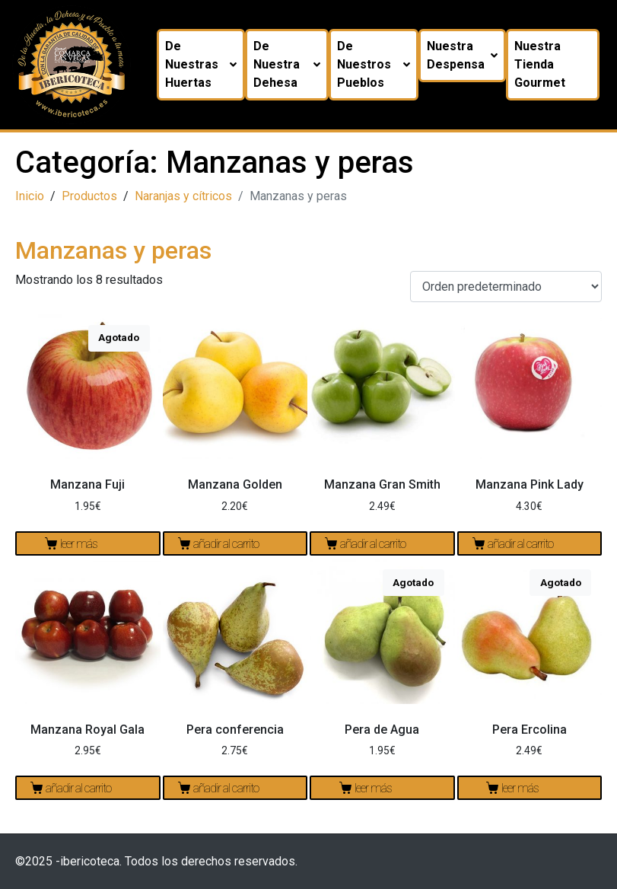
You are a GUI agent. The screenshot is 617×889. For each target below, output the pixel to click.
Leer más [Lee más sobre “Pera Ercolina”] (520, 788)
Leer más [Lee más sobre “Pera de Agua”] (373, 788)
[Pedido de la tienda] (506, 286)
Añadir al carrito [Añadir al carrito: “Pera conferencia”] (226, 788)
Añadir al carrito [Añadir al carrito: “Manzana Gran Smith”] (373, 544)
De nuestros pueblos (378, 64)
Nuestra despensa (466, 55)
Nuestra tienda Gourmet (544, 64)
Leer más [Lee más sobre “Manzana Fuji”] (78, 544)
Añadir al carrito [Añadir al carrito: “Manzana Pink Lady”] (520, 544)
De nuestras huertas (206, 64)
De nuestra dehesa (292, 64)
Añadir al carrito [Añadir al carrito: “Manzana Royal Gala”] (78, 788)
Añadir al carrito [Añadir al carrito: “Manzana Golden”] (226, 544)
